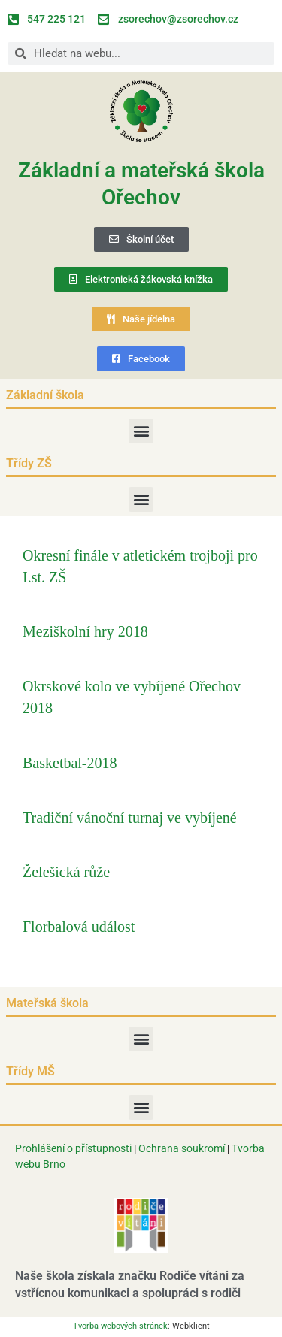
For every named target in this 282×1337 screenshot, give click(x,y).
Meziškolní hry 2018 (85, 631)
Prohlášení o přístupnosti (73, 1148)
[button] (141, 431)
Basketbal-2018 (70, 763)
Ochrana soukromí (182, 1148)
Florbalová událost (79, 926)
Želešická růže (66, 872)
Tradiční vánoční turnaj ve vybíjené (130, 817)
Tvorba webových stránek (120, 1326)
